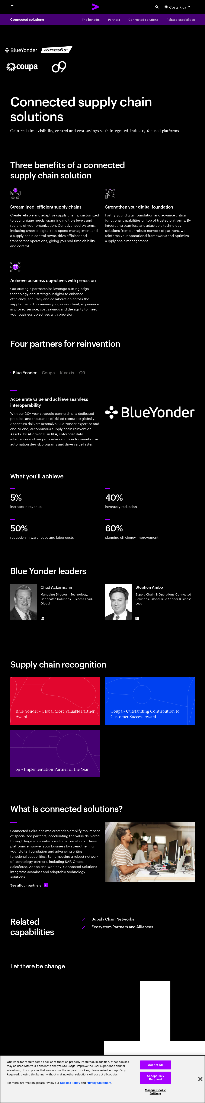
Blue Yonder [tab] (26, 372)
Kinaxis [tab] (67, 372)
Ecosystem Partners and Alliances (122, 926)
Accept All (155, 1064)
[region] (102, 1079)
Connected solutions (27, 19)
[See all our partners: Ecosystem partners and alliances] (29, 885)
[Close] (200, 1079)
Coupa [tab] (48, 372)
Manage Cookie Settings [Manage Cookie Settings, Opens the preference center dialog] (155, 1092)
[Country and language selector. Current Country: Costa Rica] (177, 7)
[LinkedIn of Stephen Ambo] (137, 618)
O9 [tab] (82, 372)
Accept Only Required (155, 1078)
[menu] (12, 7)
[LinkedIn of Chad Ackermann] (42, 618)
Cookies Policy (70, 1082)
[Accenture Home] (95, 7)
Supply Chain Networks (113, 918)
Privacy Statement (98, 1082)
